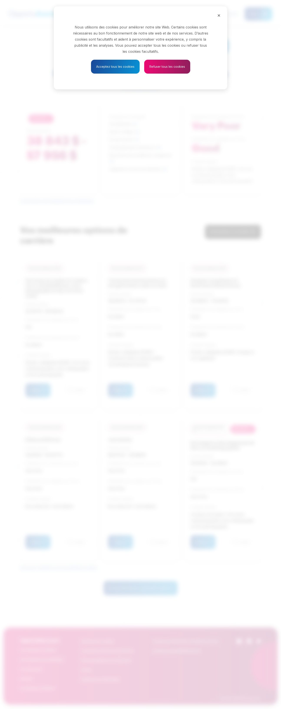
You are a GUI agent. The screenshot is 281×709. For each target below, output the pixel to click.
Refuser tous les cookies (167, 66)
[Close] (219, 15)
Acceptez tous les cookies (115, 66)
